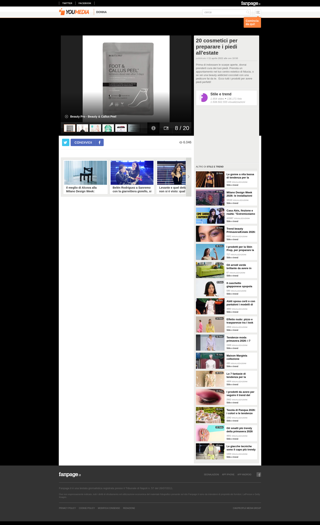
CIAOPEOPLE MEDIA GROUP (247, 508)
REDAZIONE (129, 508)
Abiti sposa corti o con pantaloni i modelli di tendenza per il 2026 (241, 303)
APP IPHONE (228, 474)
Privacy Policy (67, 508)
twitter (67, 3)
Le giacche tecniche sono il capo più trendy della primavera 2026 (241, 448)
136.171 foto (234, 98)
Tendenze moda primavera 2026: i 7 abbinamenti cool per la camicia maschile (240, 339)
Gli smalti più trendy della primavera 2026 (240, 430)
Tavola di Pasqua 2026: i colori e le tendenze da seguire (241, 411)
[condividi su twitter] (65, 142)
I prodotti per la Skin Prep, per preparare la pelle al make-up (240, 248)
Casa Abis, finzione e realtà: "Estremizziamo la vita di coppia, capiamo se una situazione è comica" (241, 212)
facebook (85, 3)
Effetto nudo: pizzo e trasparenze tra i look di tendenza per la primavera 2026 (240, 321)
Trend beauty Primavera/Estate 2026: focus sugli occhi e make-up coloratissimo (241, 230)
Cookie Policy (87, 508)
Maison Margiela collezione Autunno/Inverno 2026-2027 (241, 357)
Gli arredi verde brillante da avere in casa (239, 266)
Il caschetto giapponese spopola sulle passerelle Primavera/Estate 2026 (241, 285)
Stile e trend (220, 94)
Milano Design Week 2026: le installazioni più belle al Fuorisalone (241, 194)
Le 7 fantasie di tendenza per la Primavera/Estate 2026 (241, 375)
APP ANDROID (244, 474)
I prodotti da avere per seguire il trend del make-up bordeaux (240, 393)
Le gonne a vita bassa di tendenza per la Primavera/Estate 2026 (241, 176)
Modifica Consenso (109, 508)
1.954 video (217, 98)
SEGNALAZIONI (211, 474)
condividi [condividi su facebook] (83, 142)
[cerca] (226, 12)
